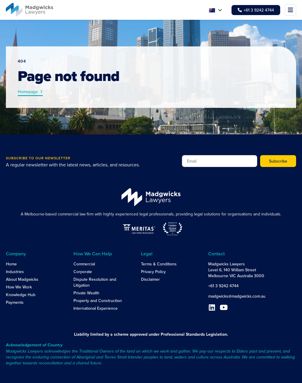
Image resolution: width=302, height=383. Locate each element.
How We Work (19, 287)
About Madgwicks (22, 279)
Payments (15, 302)
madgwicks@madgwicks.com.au (236, 296)
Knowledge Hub (20, 295)
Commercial (84, 264)
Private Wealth (86, 293)
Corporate (82, 272)
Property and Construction (97, 301)
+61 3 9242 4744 (223, 286)
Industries (15, 272)
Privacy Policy (153, 272)
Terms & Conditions (159, 264)
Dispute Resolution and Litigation (94, 282)
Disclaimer (150, 279)
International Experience (95, 308)
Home (11, 264)
